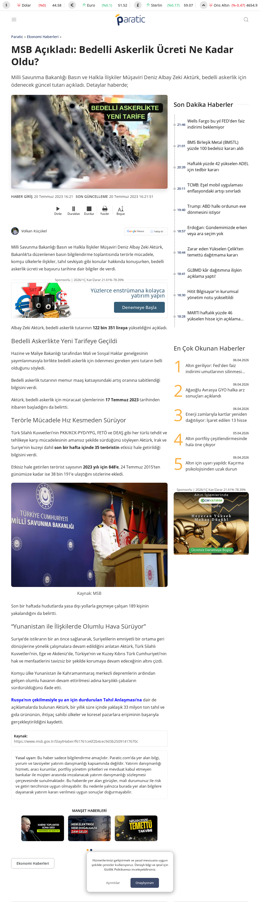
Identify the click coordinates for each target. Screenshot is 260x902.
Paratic (17, 36)
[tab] (88, 850)
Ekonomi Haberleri (43, 36)
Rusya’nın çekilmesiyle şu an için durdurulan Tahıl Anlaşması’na (76, 700)
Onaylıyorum (145, 883)
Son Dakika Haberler (203, 104)
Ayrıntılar (113, 882)
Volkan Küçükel (34, 231)
